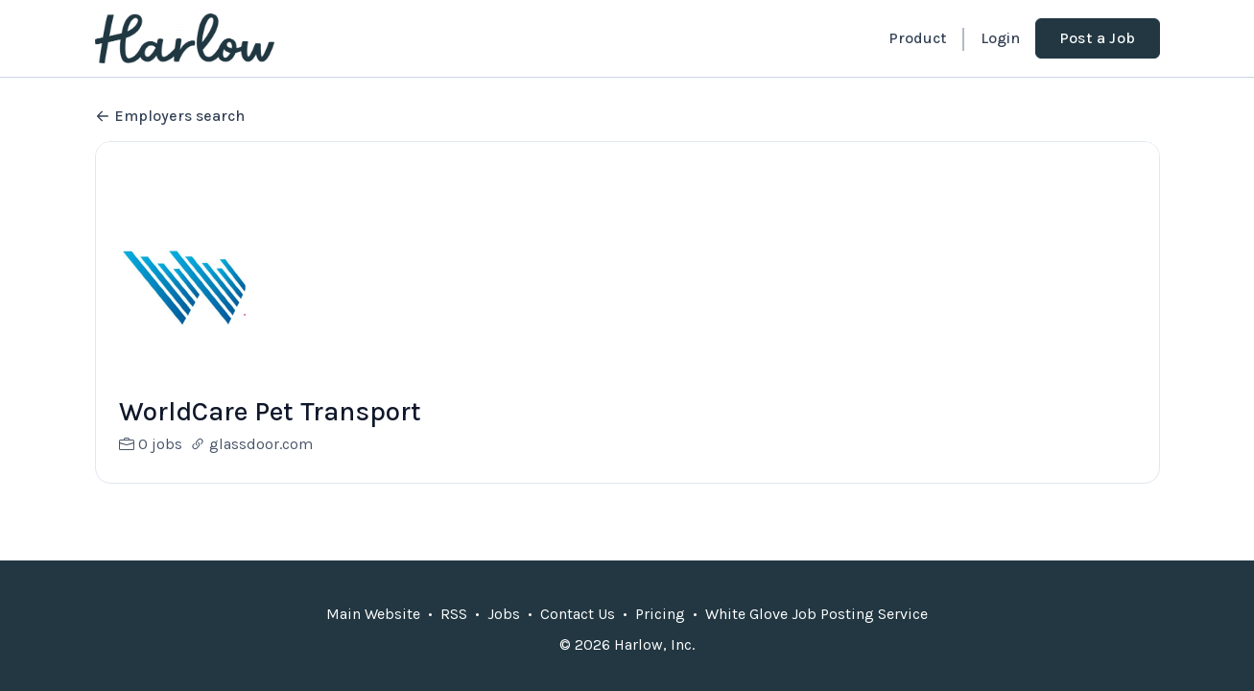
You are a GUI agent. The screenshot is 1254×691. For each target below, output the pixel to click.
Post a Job (1097, 38)
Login (1000, 38)
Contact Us (577, 614)
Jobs (503, 614)
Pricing (660, 614)
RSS (453, 614)
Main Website (373, 614)
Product (917, 38)
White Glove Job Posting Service (816, 614)
